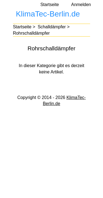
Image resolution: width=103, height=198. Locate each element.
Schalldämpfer (52, 26)
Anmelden (81, 4)
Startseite (49, 4)
